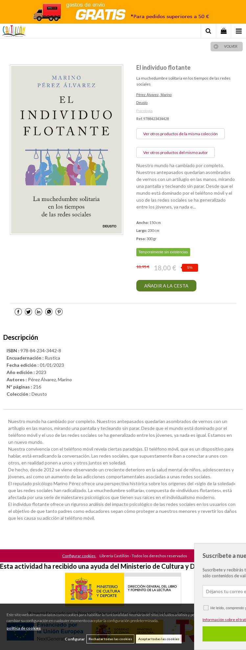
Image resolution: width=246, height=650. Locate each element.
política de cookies (24, 628)
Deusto (142, 103)
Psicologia (144, 111)
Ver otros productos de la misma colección (180, 133)
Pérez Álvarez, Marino (154, 95)
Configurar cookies (79, 555)
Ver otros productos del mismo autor (175, 152)
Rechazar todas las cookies (110, 639)
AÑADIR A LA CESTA (166, 285)
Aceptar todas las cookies (158, 639)
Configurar (75, 639)
